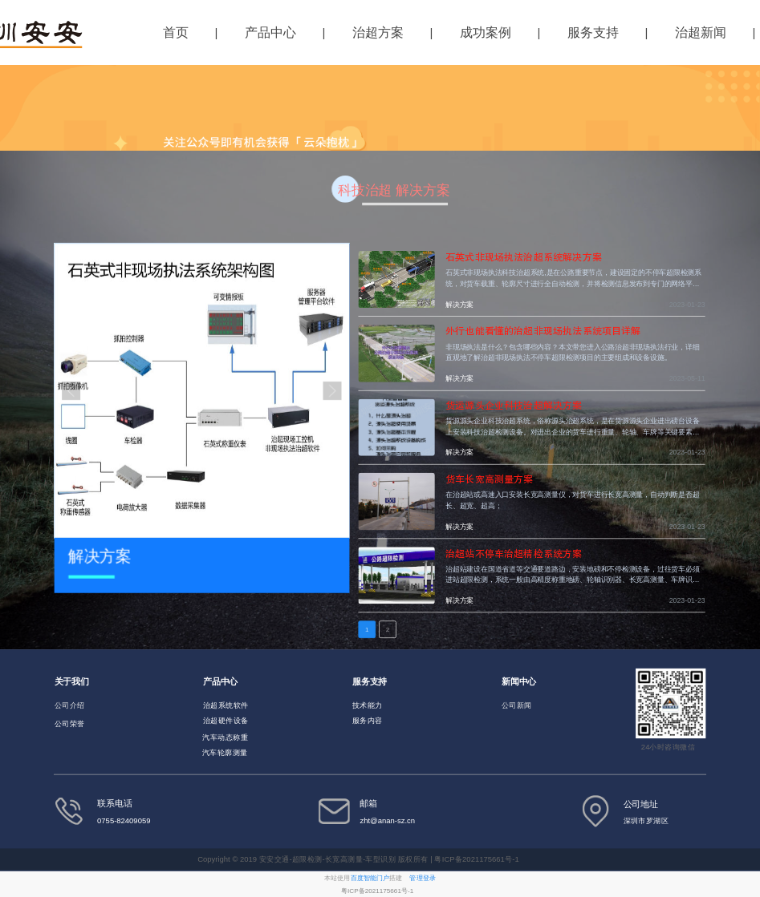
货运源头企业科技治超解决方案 (513, 405)
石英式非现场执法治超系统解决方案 (523, 257)
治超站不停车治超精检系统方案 (513, 553)
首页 (176, 32)
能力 (375, 705)
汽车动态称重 (225, 737)
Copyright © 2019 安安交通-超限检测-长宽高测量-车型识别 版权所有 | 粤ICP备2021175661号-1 (359, 859)
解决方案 (459, 305)
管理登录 (422, 877)
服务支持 (593, 32)
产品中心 (270, 32)
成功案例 (485, 32)
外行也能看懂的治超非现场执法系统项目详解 (543, 331)
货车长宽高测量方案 (489, 479)
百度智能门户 (370, 877)
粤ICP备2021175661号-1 (377, 890)
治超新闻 (700, 32)
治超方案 (378, 32)
